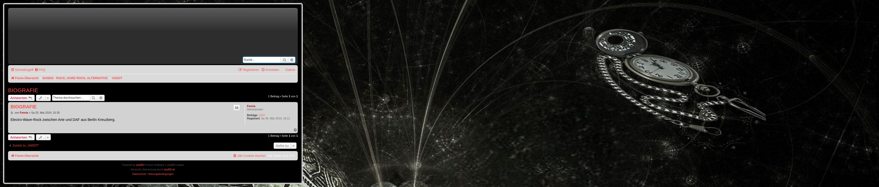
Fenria (251, 106)
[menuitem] (39, 70)
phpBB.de (169, 169)
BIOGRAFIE (23, 90)
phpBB (140, 165)
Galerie (290, 70)
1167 (262, 115)
